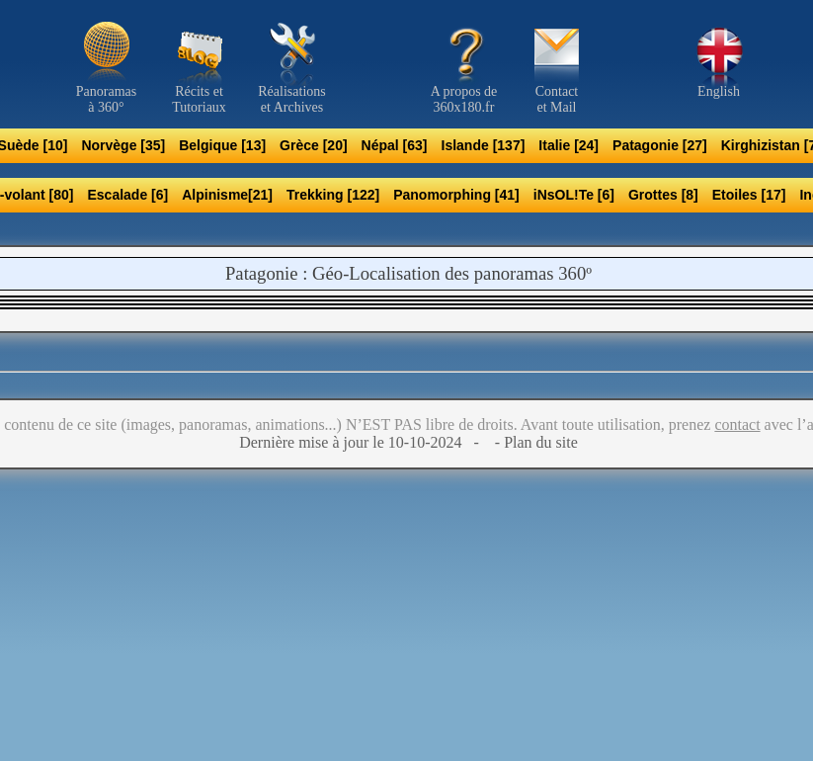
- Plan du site (534, 442)
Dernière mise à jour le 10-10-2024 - (365, 442)
